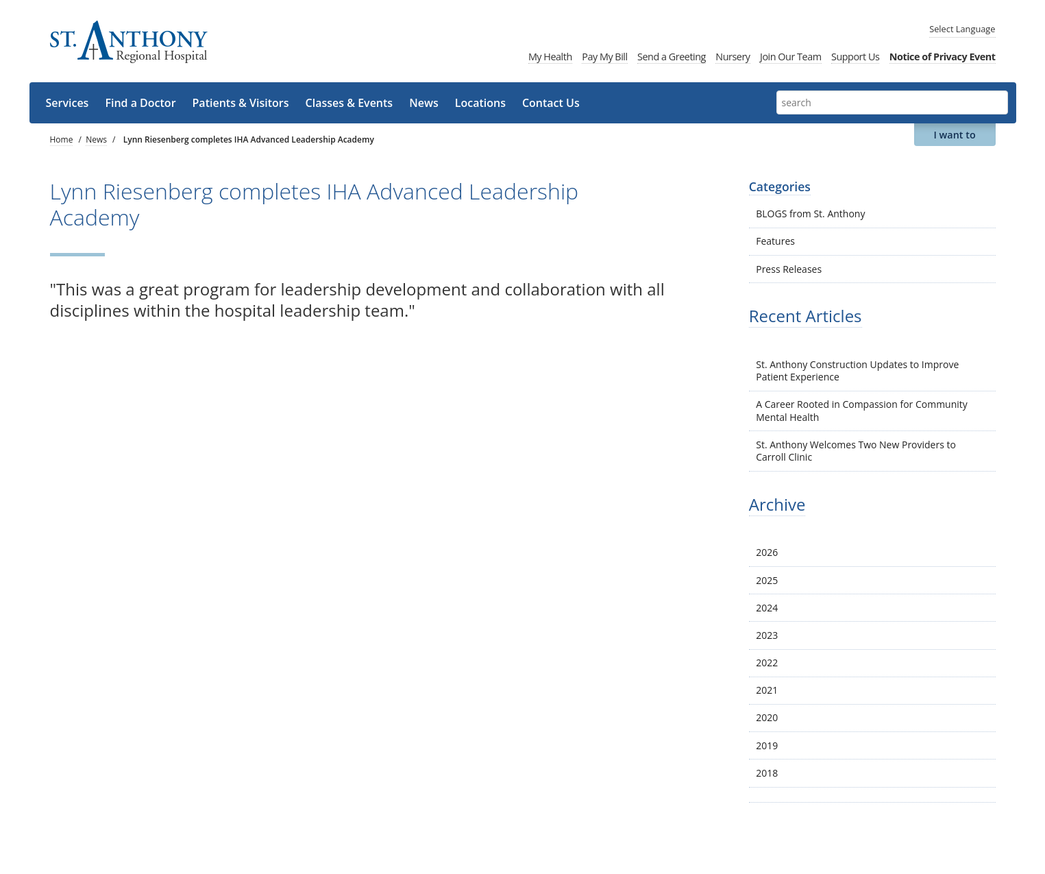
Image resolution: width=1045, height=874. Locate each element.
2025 (767, 580)
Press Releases (789, 269)
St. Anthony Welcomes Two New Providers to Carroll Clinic (856, 450)
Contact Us (551, 102)
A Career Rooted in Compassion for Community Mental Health (862, 410)
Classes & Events (349, 102)
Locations (480, 102)
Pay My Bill (604, 56)
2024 (767, 607)
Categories (780, 186)
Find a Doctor (140, 102)
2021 (767, 689)
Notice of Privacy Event (942, 56)
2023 (767, 635)
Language (962, 29)
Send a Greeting (671, 56)
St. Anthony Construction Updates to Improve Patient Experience (857, 370)
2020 (767, 717)
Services (67, 102)
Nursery (732, 56)
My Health (550, 56)
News (424, 102)
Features (775, 240)
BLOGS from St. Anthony (810, 213)
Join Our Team (791, 56)
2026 (767, 552)
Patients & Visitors (241, 102)
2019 (767, 745)
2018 (767, 772)
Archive (777, 504)
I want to (954, 134)
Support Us (855, 56)
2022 (767, 662)
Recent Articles (805, 315)
